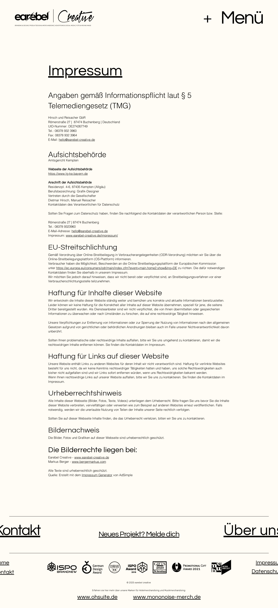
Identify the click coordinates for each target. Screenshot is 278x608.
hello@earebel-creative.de (77, 140)
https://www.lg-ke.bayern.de (68, 173)
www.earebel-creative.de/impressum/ (92, 235)
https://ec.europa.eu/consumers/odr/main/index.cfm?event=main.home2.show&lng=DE (116, 268)
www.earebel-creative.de (91, 457)
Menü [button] (242, 17)
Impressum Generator (97, 475)
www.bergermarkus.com (89, 462)
